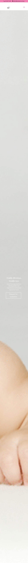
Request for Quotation (13, 295)
